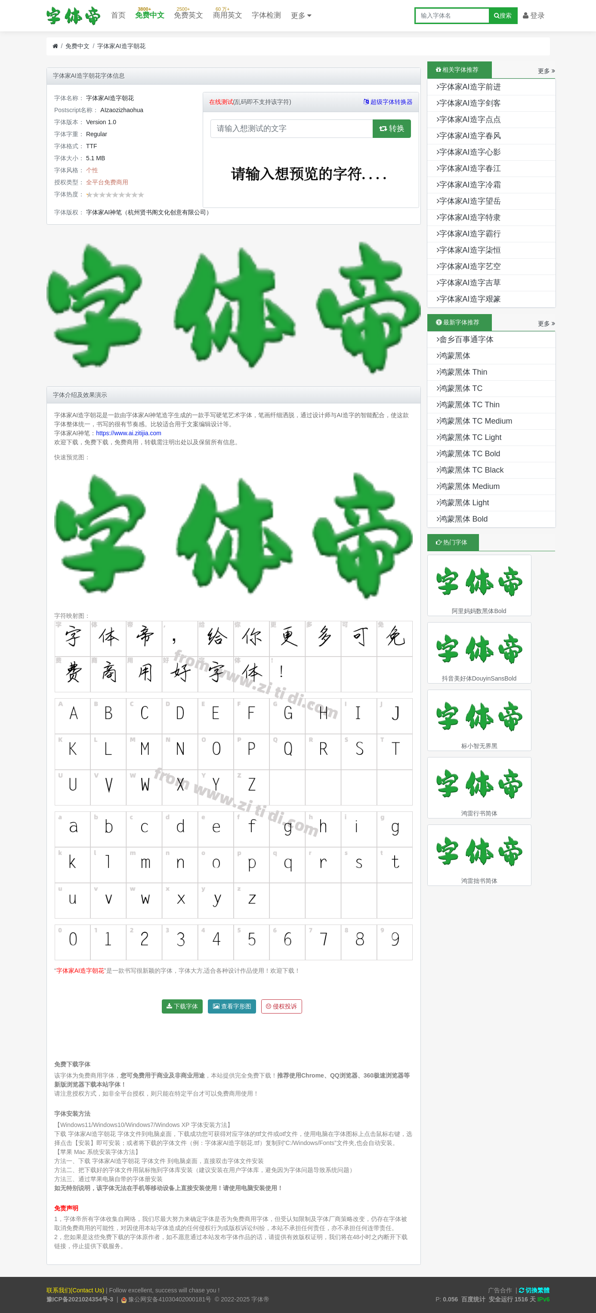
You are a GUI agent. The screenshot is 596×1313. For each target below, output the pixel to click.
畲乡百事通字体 (465, 339)
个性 (92, 170)
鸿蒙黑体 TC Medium (475, 421)
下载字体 (182, 1006)
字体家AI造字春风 (469, 135)
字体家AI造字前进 (469, 86)
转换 (392, 128)
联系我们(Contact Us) (75, 1290)
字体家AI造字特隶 (469, 217)
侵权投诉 (281, 1006)
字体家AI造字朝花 (121, 46)
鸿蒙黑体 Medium (468, 486)
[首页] (55, 46)
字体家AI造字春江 (469, 168)
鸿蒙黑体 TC (460, 388)
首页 (118, 15)
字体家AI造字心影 (469, 152)
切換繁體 (534, 1290)
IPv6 (543, 1299)
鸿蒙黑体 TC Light (469, 437)
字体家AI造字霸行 (469, 233)
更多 (301, 16)
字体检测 (266, 15)
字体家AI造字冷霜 (469, 184)
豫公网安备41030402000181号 (169, 1299)
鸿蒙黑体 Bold (462, 519)
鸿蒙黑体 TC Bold (468, 453)
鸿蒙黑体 (453, 355)
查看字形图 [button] (232, 1006)
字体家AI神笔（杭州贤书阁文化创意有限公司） (149, 212)
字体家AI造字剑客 (469, 103)
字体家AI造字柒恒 (469, 250)
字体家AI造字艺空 (469, 266)
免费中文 (149, 11)
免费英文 (188, 11)
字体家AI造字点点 (469, 119)
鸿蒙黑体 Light (463, 502)
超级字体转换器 (388, 101)
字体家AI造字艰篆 (469, 299)
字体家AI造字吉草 (469, 282)
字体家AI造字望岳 (469, 201)
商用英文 (227, 11)
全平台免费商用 (107, 182)
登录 (534, 16)
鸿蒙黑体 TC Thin (468, 404)
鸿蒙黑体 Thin (462, 372)
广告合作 (500, 1290)
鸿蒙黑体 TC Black (470, 470)
